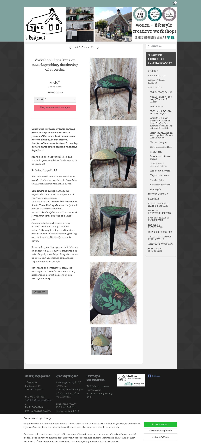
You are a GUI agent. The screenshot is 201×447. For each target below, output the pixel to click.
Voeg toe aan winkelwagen (55, 108)
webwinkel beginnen (116, 442)
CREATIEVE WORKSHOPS (160, 244)
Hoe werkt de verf (160, 171)
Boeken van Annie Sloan (160, 158)
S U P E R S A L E (157, 76)
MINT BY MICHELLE (158, 194)
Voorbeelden (157, 180)
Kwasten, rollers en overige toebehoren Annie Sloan (161, 135)
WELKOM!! (153, 71)
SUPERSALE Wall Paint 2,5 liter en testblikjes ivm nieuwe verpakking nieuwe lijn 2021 (161, 124)
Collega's (155, 190)
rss (105, 442)
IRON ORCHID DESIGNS (160, 232)
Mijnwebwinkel (141, 442)
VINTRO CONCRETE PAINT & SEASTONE (158, 205)
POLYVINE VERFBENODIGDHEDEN (159, 212)
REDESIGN (153, 199)
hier (95, 387)
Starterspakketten (161, 147)
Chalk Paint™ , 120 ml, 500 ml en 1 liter (161, 99)
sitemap (100, 442)
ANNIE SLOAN (155, 88)
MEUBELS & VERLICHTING (155, 226)
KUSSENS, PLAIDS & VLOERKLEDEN (158, 219)
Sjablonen (156, 152)
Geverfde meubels (160, 185)
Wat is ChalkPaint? (161, 92)
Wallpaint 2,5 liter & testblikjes (161, 112)
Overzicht (39, 292)
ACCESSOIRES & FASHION (156, 82)
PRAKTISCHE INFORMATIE (155, 250)
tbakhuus (154, 376)
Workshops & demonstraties (158, 165)
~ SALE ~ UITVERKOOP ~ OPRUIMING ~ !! (160, 238)
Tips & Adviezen (159, 176)
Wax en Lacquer (159, 143)
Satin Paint (157, 107)
